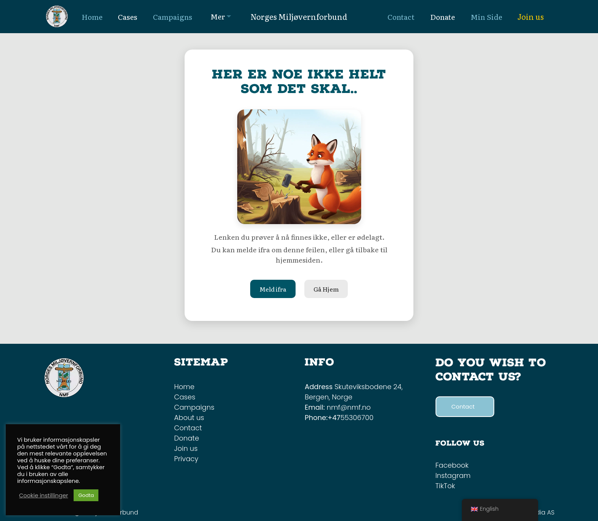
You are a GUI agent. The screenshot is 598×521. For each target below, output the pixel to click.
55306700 (356, 417)
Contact (188, 428)
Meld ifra (272, 288)
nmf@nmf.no (349, 407)
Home (184, 386)
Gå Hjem (326, 288)
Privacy (186, 458)
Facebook (452, 465)
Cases (185, 397)
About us (189, 417)
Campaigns (194, 407)
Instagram (453, 475)
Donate (186, 438)
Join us (531, 16)
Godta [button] (86, 495)
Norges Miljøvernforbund (299, 16)
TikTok (445, 486)
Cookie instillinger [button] (43, 495)
